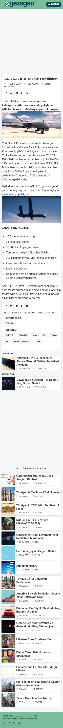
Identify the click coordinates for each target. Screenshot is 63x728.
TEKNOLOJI (32, 84)
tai (7, 342)
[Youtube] (19, 722)
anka (35, 335)
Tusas (54, 335)
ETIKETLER (11, 330)
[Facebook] (5, 722)
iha (44, 335)
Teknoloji (10, 323)
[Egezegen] (9, 722)
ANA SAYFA (11, 312)
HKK (38, 342)
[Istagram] (14, 722)
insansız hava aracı (22, 342)
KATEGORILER (13, 318)
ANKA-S (9, 335)
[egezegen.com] (19, 5)
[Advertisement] (31, 43)
